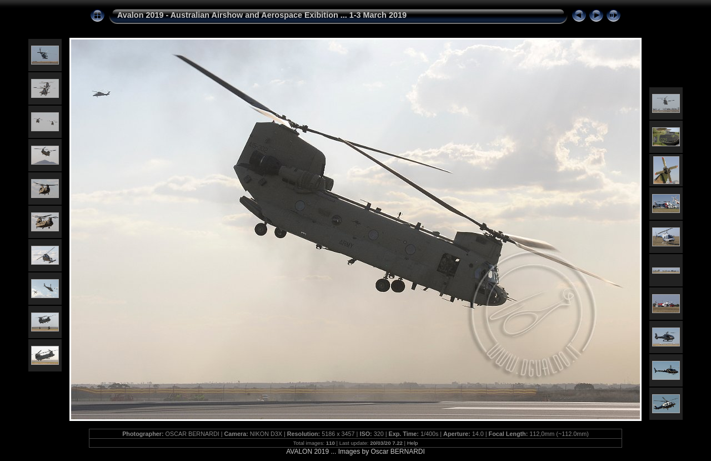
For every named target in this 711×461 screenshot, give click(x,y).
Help (412, 443)
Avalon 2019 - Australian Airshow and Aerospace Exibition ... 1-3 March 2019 (262, 15)
